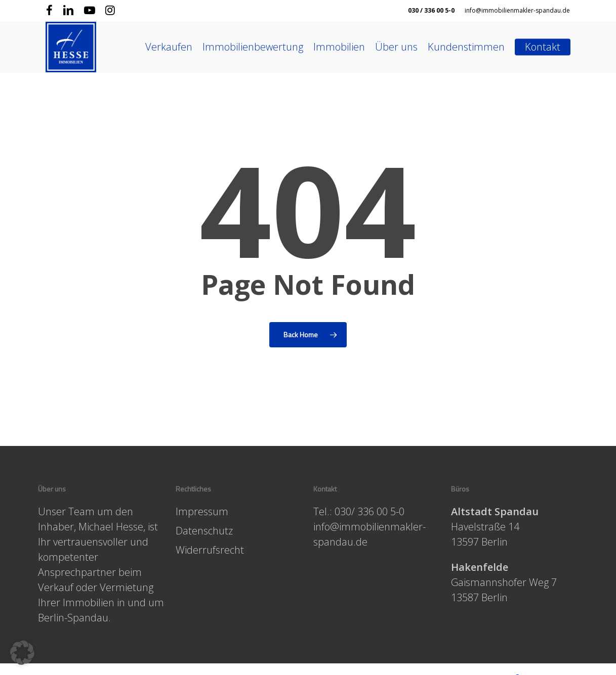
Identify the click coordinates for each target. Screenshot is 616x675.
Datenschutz (204, 530)
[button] (22, 653)
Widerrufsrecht (210, 550)
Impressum (202, 511)
